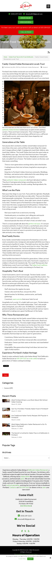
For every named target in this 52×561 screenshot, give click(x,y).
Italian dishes (25, 476)
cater (44, 487)
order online (33, 358)
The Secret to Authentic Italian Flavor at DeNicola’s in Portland (30, 434)
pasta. (23, 479)
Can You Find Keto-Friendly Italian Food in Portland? (29, 409)
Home (5, 57)
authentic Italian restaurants (16, 180)
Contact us (13, 487)
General (45, 67)
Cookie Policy (22, 558)
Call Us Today (26, 32)
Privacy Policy (34, 554)
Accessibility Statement (22, 554)
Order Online (25, 18)
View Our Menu (25, 22)
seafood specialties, (13, 485)
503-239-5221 (22, 358)
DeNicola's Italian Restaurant (30, 67)
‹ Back (5, 375)
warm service (17, 299)
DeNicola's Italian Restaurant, (38, 470)
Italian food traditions (39, 265)
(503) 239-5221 (16, 14)
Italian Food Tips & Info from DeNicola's (21, 57)
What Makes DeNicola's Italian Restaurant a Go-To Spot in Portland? (29, 425)
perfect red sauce (34, 224)
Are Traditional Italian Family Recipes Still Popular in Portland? (29, 416)
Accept (30, 558)
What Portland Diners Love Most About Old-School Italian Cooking (29, 401)
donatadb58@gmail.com (34, 14)
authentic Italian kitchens (10, 130)
